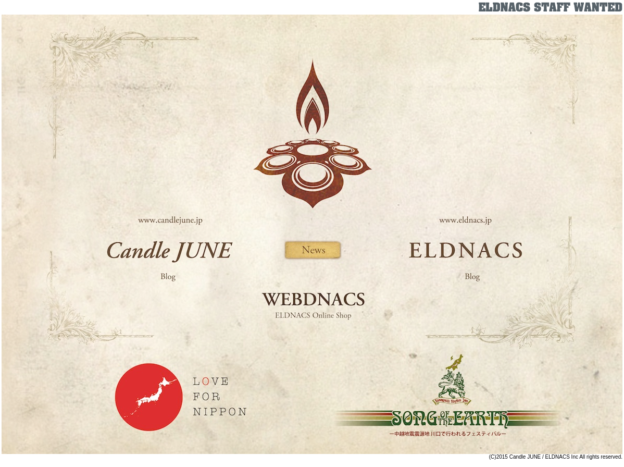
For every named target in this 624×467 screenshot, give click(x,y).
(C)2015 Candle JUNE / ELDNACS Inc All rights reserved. (555, 457)
